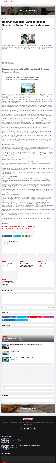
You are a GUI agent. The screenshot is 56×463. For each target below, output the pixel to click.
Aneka (8, 18)
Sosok (33, 232)
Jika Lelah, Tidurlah (7, 263)
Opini (18, 232)
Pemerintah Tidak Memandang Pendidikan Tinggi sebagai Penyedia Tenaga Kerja (27, 265)
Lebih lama (50, 307)
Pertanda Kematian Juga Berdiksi (44, 264)
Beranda (4, 18)
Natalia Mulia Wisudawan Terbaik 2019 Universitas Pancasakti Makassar (20, 228)
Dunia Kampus (13, 232)
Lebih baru (5, 307)
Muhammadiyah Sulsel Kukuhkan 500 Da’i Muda (22, 357)
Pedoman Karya (14, 241)
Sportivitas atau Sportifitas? (16, 439)
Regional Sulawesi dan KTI (25, 232)
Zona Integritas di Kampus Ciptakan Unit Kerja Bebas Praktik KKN (8, 283)
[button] (2, 2)
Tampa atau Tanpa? (15, 351)
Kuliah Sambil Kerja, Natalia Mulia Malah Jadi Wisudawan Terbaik (19, 226)
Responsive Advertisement (28, 374)
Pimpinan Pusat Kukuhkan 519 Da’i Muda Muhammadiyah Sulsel (26, 344)
